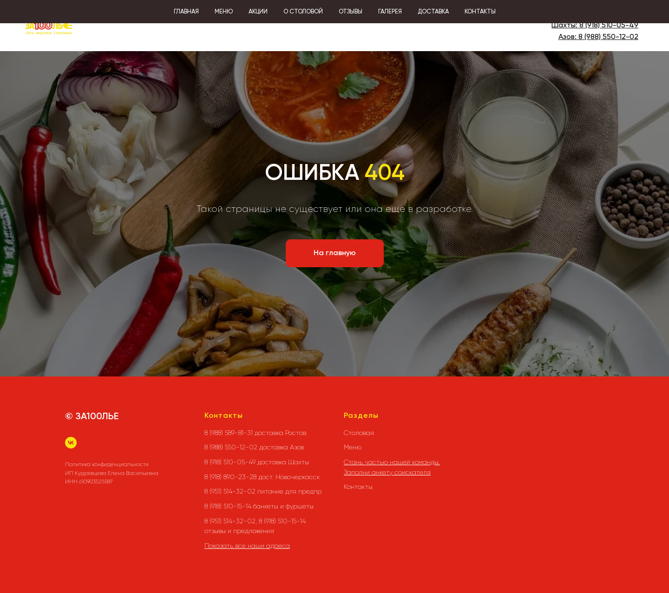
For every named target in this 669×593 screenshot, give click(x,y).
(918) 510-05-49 (611, 25)
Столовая (359, 432)
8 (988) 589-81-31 (610, 14)
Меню (352, 447)
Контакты (358, 486)
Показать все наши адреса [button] (247, 545)
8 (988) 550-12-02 (608, 37)
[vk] (71, 442)
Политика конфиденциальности (107, 464)
